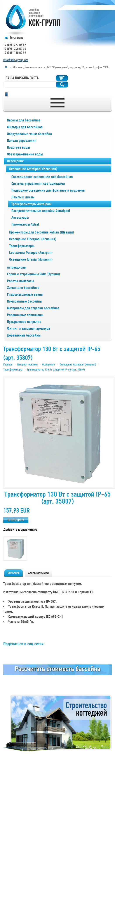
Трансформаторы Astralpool (31, 204)
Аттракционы (16, 267)
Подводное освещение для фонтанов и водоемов (48, 190)
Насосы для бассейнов (23, 120)
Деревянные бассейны (23, 335)
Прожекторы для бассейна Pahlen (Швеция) (41, 232)
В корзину (16, 520)
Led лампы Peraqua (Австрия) (30, 252)
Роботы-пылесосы (20, 281)
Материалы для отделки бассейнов (33, 308)
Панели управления (21, 140)
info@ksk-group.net (15, 60)
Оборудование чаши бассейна (29, 134)
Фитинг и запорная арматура (28, 328)
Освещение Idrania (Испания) (30, 259)
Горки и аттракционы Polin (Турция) (33, 274)
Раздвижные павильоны (25, 315)
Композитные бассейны (24, 301)
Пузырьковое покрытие (24, 321)
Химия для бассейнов (23, 287)
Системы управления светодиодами (38, 183)
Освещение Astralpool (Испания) (33, 169)
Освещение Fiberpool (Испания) (32, 239)
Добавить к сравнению (20, 529)
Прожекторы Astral (25, 224)
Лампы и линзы (22, 197)
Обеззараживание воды (25, 154)
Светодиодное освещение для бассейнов (42, 177)
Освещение (15, 161)
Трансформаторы (21, 246)
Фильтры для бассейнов (25, 127)
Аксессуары (20, 217)
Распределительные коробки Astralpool (40, 210)
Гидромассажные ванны (25, 294)
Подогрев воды (18, 147)
